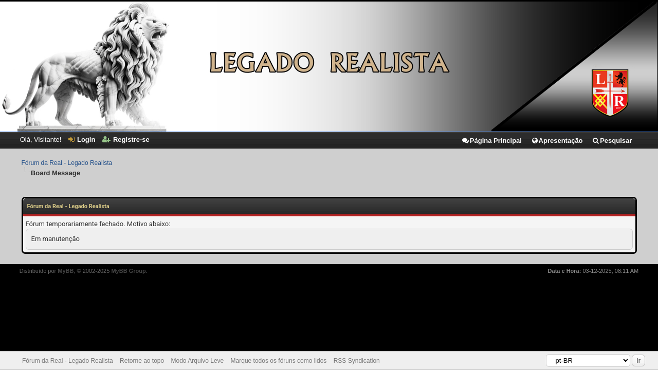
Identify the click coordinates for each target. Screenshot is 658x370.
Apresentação (557, 140)
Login (81, 139)
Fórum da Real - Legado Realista (67, 162)
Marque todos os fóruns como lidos (279, 360)
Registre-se (126, 139)
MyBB (66, 271)
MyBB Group (128, 271)
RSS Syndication (357, 360)
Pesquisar (612, 140)
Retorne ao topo (142, 360)
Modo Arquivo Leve (197, 360)
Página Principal (491, 140)
